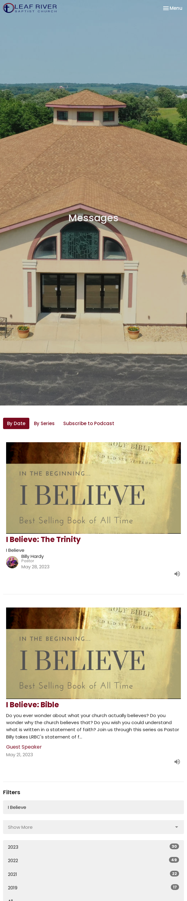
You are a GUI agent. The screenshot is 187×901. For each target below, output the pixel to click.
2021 (93, 874)
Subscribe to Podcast (88, 423)
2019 (93, 887)
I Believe (17, 807)
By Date (16, 423)
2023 (93, 846)
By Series (44, 423)
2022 (93, 860)
